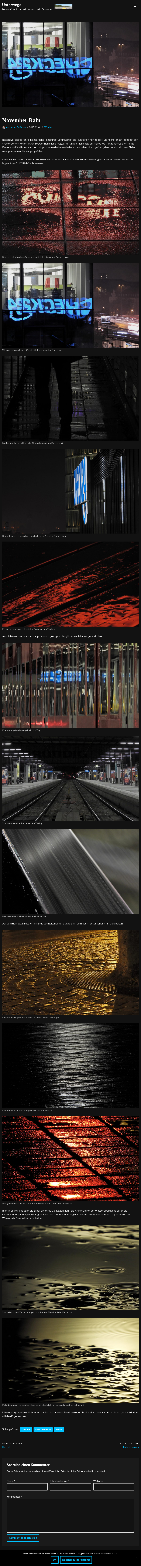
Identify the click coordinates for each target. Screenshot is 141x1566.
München (48, 127)
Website (98, 1481)
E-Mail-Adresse (59, 1481)
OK (54, 1559)
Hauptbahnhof (43, 1430)
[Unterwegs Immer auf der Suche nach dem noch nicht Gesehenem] (37, 6)
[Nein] (137, 1558)
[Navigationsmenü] (135, 6)
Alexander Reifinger (16, 127)
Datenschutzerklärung (76, 1559)
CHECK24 (26, 1430)
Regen (59, 1430)
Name (11, 1481)
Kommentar (14, 1497)
